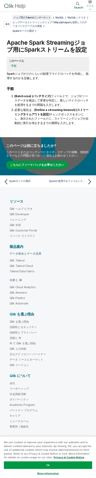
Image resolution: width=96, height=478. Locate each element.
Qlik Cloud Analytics (23, 287)
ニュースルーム (19, 421)
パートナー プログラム (24, 410)
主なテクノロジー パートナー (28, 354)
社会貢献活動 (18, 394)
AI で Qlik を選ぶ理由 (23, 343)
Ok (48, 465)
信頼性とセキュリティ (23, 327)
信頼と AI (15, 337)
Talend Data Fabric (22, 271)
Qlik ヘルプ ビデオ (21, 208)
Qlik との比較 (18, 348)
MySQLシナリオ (77, 17)
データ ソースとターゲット (26, 359)
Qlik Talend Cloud (21, 265)
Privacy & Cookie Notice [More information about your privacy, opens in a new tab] (69, 457)
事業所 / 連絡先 (19, 426)
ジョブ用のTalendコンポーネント (32, 17)
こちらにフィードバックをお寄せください (37, 165)
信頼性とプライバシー (23, 332)
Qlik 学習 (15, 225)
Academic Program (22, 404)
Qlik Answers (18, 292)
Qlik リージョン (19, 365)
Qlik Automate (19, 303)
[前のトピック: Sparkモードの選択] (25, 181)
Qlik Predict (17, 298)
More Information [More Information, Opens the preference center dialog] (48, 473)
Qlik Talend (17, 260)
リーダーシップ (19, 388)
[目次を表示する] (8, 17)
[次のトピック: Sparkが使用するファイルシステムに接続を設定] (71, 181)
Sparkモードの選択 (23, 30)
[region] (48, 457)
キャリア (15, 415)
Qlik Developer (19, 214)
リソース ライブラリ (22, 235)
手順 (13, 65)
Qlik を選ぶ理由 (19, 321)
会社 (12, 383)
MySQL (60, 17)
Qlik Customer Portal (23, 230)
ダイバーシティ (19, 399)
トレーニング (18, 219)
